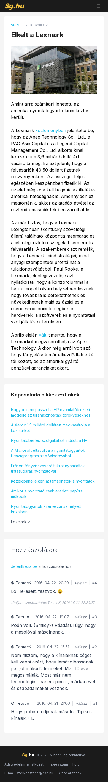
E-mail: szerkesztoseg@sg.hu (28, 773)
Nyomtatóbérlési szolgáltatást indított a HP (49, 440)
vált (42, 335)
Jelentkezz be (24, 566)
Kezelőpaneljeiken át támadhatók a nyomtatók (53, 481)
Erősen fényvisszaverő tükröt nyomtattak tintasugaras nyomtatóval (48, 468)
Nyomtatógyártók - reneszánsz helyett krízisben (46, 509)
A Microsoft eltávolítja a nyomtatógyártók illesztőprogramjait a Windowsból (48, 453)
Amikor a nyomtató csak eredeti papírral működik (47, 494)
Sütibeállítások (70, 773)
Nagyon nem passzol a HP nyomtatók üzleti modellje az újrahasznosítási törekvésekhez (51, 412)
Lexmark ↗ (21, 521)
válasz (80, 582)
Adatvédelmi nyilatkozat (24, 764)
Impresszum (58, 764)
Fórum (77, 764)
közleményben (50, 130)
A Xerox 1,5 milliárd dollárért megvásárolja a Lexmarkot (50, 428)
